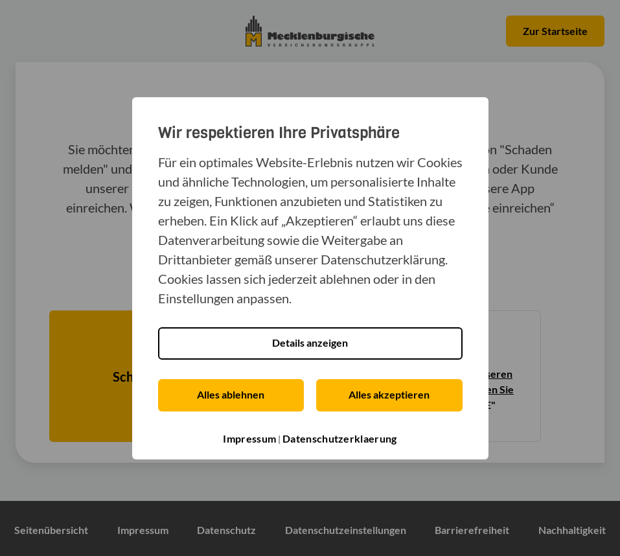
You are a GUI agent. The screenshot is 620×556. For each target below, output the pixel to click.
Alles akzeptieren (389, 394)
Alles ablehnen (230, 394)
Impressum (249, 438)
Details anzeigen (310, 342)
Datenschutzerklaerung (339, 438)
